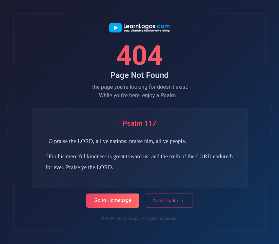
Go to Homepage (112, 200)
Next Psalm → (168, 201)
